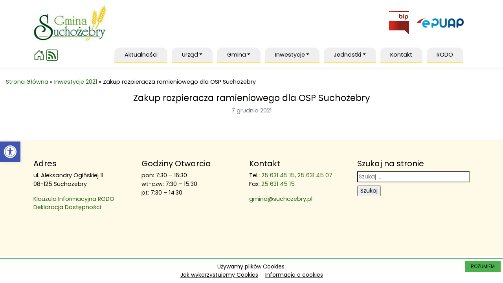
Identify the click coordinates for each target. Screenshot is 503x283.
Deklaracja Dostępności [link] (67, 207)
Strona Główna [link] (27, 82)
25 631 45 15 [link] (278, 175)
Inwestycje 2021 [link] (75, 82)
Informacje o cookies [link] (294, 275)
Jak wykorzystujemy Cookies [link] (219, 275)
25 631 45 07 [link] (314, 175)
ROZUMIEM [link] (483, 266)
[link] (10, 152)
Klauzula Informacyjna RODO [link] (73, 199)
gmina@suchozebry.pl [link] (280, 199)
